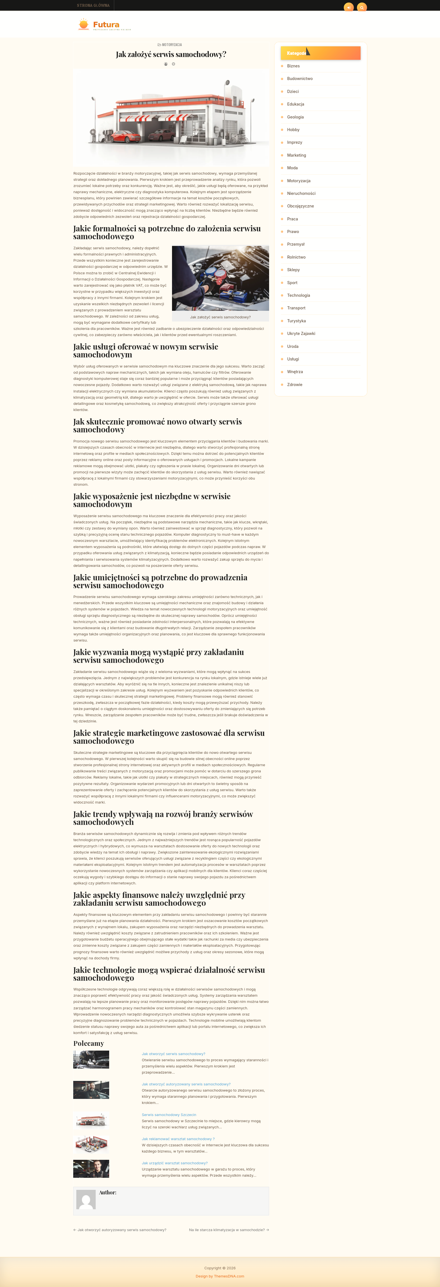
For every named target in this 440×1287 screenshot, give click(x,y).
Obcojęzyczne (300, 206)
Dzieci (293, 91)
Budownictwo (300, 78)
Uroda (293, 346)
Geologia (295, 117)
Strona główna (93, 5)
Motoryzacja (172, 44)
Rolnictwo (296, 257)
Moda (292, 167)
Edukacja (295, 104)
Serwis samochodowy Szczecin (169, 1114)
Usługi (293, 359)
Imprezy (294, 142)
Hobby (293, 129)
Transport (296, 307)
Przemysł (295, 244)
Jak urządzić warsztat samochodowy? (175, 1163)
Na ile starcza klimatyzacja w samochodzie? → (229, 1229)
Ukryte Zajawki (301, 333)
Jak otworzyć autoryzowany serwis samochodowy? (186, 1084)
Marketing (296, 155)
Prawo (293, 231)
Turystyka (296, 320)
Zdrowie (294, 384)
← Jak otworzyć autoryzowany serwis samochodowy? (119, 1229)
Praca (292, 218)
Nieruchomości (301, 193)
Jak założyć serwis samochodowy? (171, 54)
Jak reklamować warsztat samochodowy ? (178, 1139)
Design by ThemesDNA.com (220, 1276)
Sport (292, 282)
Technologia (298, 295)
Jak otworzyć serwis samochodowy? (173, 1053)
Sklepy (293, 269)
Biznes (293, 65)
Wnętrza (295, 371)
